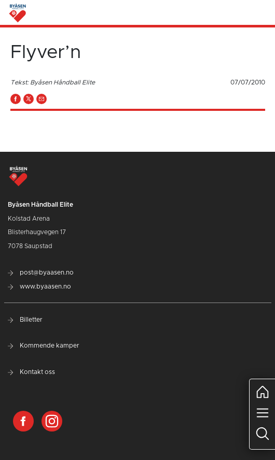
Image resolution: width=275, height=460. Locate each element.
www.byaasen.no (39, 286)
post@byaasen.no (41, 272)
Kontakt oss (31, 372)
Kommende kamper (43, 345)
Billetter (25, 320)
